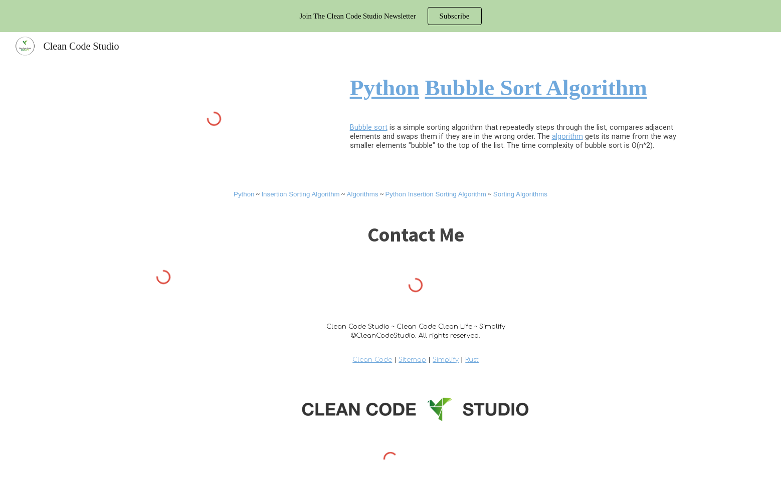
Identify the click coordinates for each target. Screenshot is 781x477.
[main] (517, 87)
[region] (390, 16)
